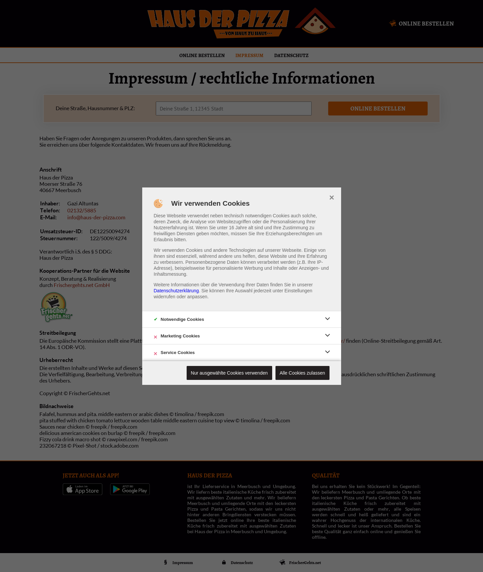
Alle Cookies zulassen (302, 373)
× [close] (331, 196)
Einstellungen (298, 290)
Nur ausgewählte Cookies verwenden (229, 373)
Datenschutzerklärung (176, 290)
